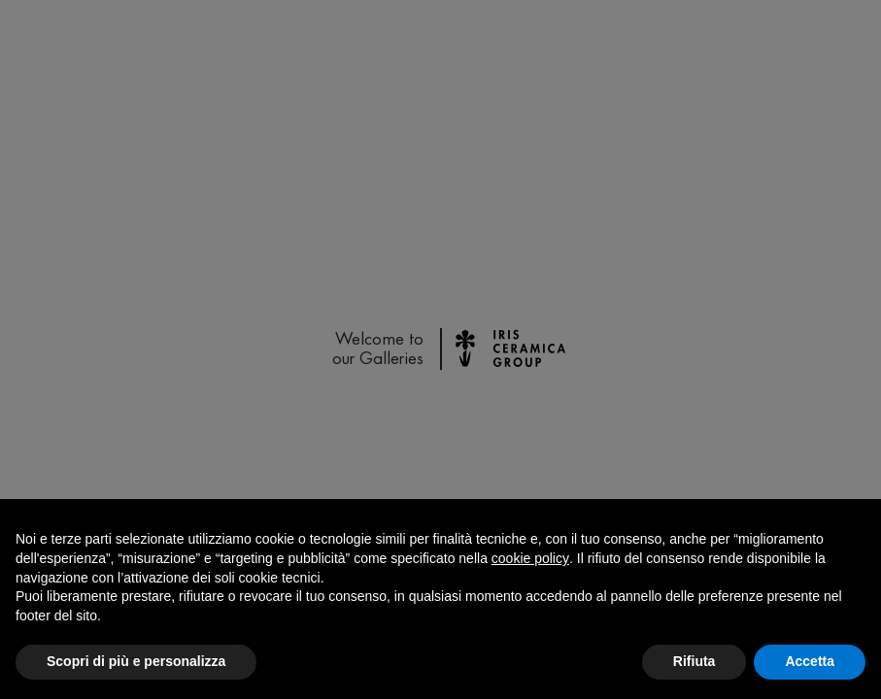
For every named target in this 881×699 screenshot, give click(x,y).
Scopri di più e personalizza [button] (136, 661)
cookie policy (530, 558)
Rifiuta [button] (694, 661)
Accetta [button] (809, 661)
